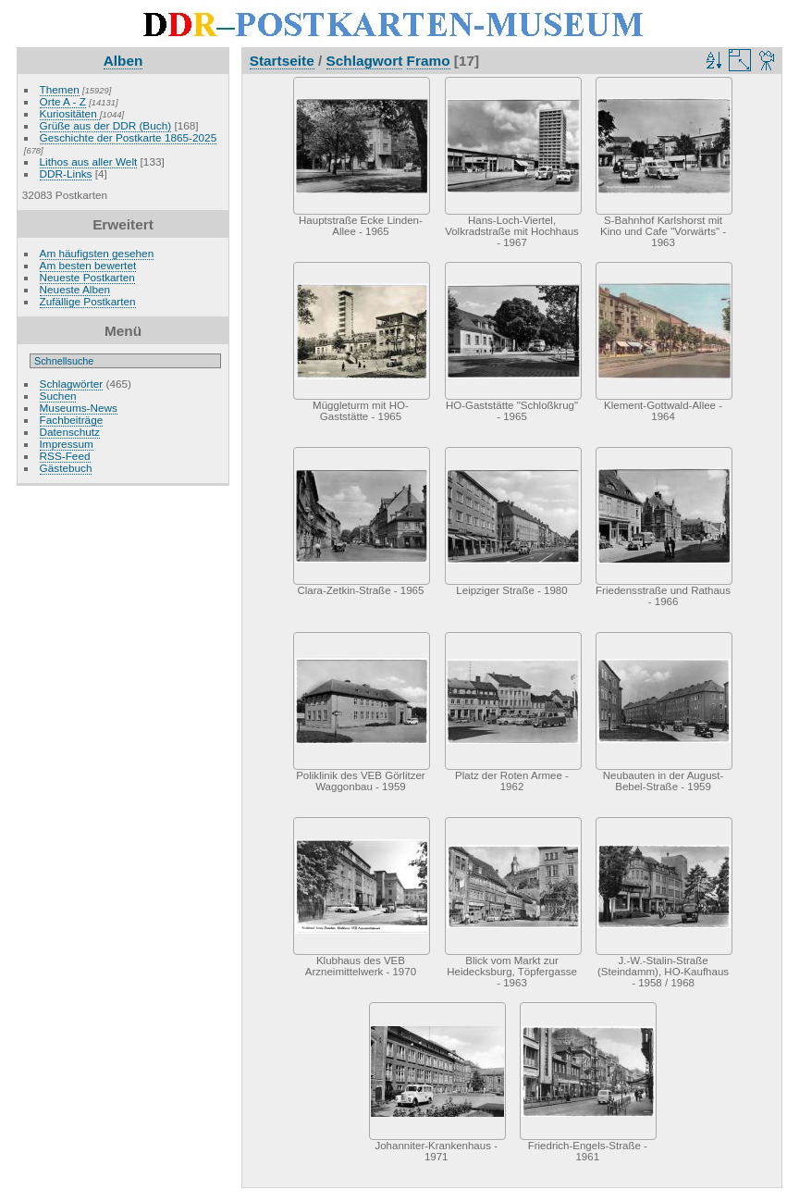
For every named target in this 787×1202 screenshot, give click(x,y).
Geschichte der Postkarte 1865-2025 (128, 137)
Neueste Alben (75, 289)
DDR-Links (66, 173)
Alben (123, 60)
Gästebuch (66, 468)
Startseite (282, 60)
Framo (428, 60)
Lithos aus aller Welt (89, 161)
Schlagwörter (72, 384)
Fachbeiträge (72, 420)
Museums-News (78, 408)
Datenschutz (70, 432)
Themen (60, 89)
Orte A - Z (63, 101)
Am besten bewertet (88, 265)
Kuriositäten (70, 113)
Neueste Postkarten (87, 277)
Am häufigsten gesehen (97, 253)
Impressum (66, 444)
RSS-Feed (65, 456)
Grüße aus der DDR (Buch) (106, 125)
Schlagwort (364, 60)
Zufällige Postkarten (88, 301)
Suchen (58, 396)
